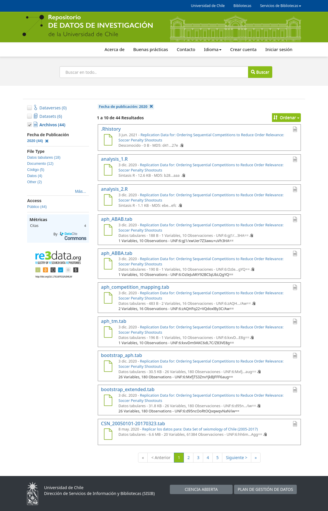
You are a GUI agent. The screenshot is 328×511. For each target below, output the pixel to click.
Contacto (186, 49)
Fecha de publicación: (126, 106)
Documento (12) (40, 164)
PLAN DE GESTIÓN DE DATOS (265, 489)
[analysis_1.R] (108, 171)
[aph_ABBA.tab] (108, 265)
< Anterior (160, 457)
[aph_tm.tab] (108, 333)
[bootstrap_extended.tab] (108, 401)
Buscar (260, 72)
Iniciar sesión (278, 49)
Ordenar (286, 117)
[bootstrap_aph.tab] (108, 367)
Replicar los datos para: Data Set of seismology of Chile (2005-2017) (200, 429)
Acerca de (114, 49)
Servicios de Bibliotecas (280, 5)
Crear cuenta (243, 49)
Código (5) (35, 170)
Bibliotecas (242, 5)
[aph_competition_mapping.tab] (108, 299)
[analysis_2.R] (108, 201)
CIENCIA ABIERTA (201, 489)
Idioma (212, 49)
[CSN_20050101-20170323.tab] (108, 435)
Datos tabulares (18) (43, 157)
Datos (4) (34, 176)
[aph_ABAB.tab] (108, 231)
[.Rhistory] (108, 141)
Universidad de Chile (208, 5)
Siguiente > (236, 457)
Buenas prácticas (150, 49)
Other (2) (34, 182)
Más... (80, 191)
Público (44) (37, 207)
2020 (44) (38, 141)
